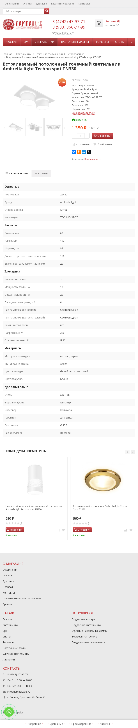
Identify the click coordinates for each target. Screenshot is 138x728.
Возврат (8, 587)
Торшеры (102, 41)
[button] (127, 452)
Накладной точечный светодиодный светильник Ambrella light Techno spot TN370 (34, 507)
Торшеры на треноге (84, 636)
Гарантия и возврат (62, 3)
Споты (119, 41)
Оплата (27, 3)
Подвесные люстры (83, 619)
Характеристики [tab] (17, 173)
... (131, 41)
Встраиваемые (92, 159)
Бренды (7, 604)
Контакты (84, 3)
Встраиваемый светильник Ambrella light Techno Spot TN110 (100, 507)
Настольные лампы (75, 41)
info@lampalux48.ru (18, 691)
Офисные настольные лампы (89, 630)
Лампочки (9, 659)
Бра (26, 41)
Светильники (44, 41)
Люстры (11, 41)
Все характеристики (83, 112)
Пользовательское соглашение (22, 598)
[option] (15, 127)
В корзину (102, 135)
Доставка (41, 3)
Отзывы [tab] (41, 173)
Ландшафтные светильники (88, 642)
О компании (12, 3)
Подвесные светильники (87, 625)
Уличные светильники (16, 653)
